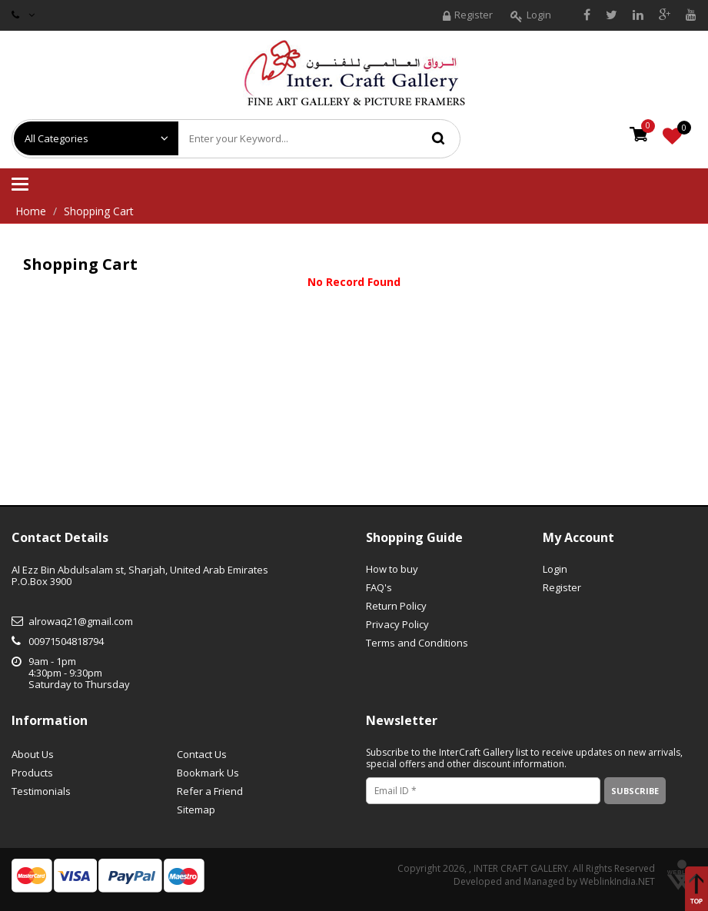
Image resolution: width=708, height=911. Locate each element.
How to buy (392, 569)
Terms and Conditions (417, 643)
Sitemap (196, 809)
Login (530, 16)
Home (30, 211)
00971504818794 (66, 641)
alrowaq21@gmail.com (80, 621)
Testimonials (41, 791)
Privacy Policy (397, 624)
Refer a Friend (210, 791)
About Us (33, 754)
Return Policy (396, 606)
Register (468, 16)
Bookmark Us (208, 773)
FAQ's (379, 587)
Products (32, 773)
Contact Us (202, 754)
